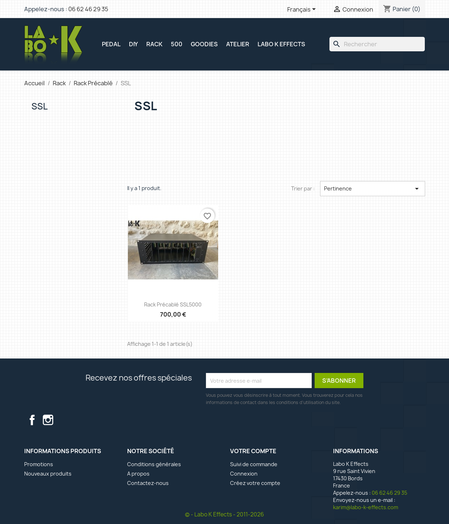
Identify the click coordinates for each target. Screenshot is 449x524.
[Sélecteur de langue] (302, 9)
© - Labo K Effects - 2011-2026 (224, 514)
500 (176, 44)
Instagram (48, 420)
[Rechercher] (377, 44)
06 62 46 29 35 (88, 9)
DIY (133, 44)
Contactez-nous (148, 483)
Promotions (38, 464)
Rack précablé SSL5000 (173, 304)
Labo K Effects (281, 44)
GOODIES (204, 44)
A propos (138, 473)
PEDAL (111, 44)
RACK (154, 44)
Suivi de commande (253, 464)
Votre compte (253, 451)
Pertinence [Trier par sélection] (372, 188)
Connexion (244, 473)
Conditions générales (154, 464)
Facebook (32, 420)
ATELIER (237, 44)
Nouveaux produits (48, 473)
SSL (39, 106)
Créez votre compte (255, 483)
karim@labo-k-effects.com (365, 507)
